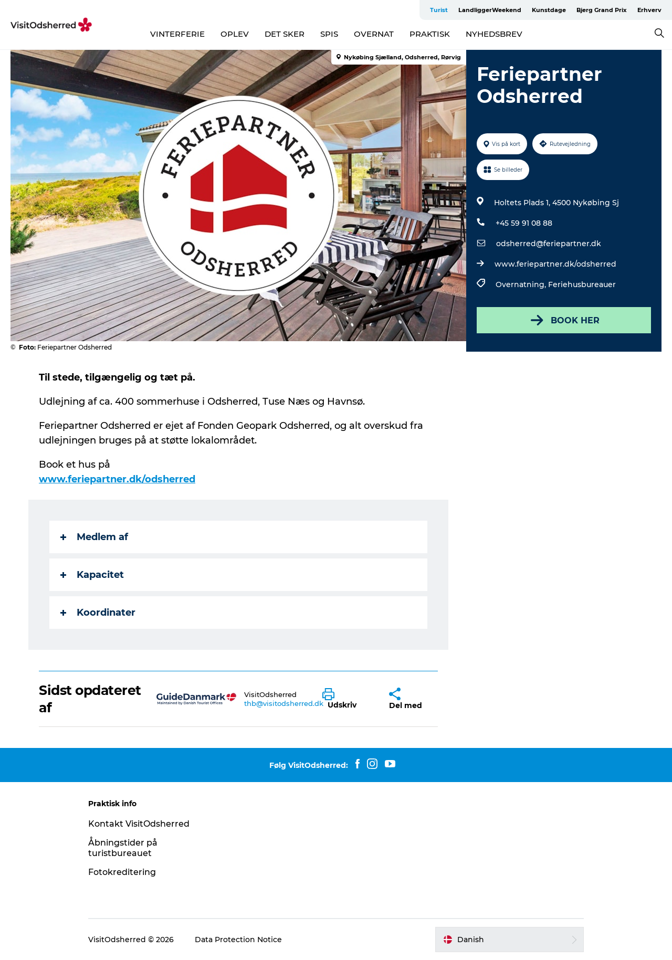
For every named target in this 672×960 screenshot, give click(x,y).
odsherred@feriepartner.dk (548, 243)
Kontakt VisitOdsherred (139, 824)
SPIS (329, 34)
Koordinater (97, 612)
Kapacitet (92, 575)
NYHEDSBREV (494, 34)
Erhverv (649, 10)
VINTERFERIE (177, 34)
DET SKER (284, 34)
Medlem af (94, 537)
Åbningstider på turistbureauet (123, 848)
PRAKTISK (430, 34)
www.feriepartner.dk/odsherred (555, 264)
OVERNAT (374, 34)
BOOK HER (564, 320)
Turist (439, 10)
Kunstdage (549, 10)
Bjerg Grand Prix (601, 10)
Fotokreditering (122, 872)
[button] (347, 699)
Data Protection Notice (238, 939)
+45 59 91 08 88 (524, 223)
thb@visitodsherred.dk (283, 703)
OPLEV (234, 34)
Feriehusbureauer (582, 284)
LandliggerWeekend (489, 10)
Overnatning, (522, 284)
